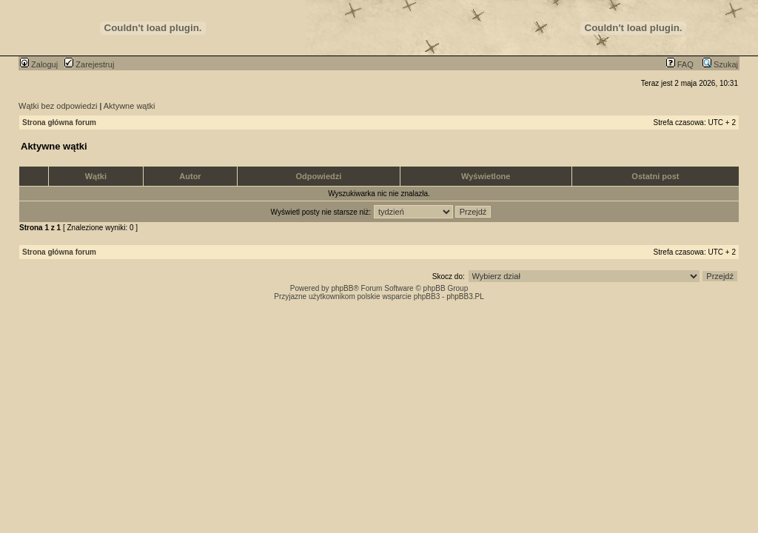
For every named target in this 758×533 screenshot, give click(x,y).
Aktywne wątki (129, 105)
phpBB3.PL (465, 296)
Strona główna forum (59, 122)
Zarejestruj (89, 64)
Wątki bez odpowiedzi (58, 105)
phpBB (342, 288)
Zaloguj (39, 64)
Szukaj (720, 64)
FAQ (680, 64)
